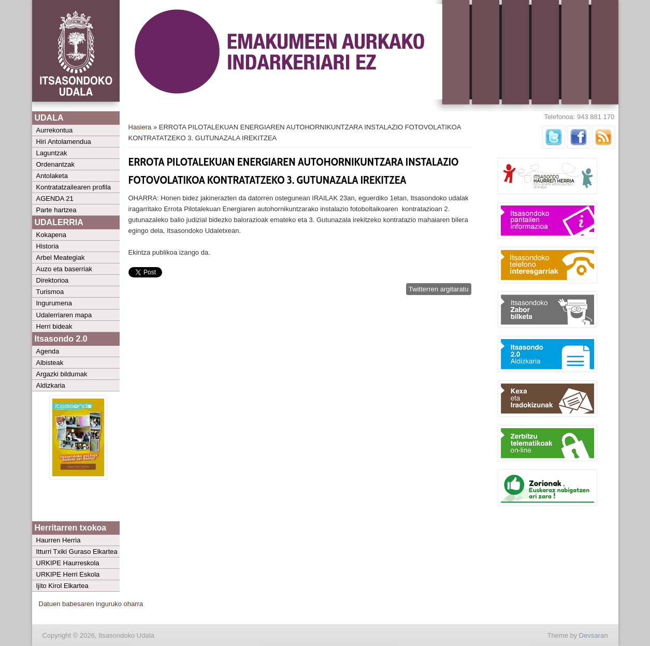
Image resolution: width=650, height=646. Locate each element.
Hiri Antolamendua (63, 141)
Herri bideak (54, 326)
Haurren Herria (58, 540)
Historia (47, 246)
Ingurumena (54, 303)
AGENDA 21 (55, 198)
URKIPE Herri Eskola (68, 574)
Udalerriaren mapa (64, 315)
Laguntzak (51, 153)
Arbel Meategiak (60, 257)
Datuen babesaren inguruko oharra (91, 604)
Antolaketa (52, 176)
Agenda (48, 351)
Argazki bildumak (62, 374)
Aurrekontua (54, 130)
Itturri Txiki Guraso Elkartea (77, 551)
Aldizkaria (50, 385)
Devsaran (593, 635)
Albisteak (50, 362)
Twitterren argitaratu (439, 289)
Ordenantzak (55, 164)
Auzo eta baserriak (64, 269)
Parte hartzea (56, 210)
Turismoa (50, 292)
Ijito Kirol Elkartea (62, 586)
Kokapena (51, 235)
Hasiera (140, 127)
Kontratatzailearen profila (73, 187)
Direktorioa (52, 280)
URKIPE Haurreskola (67, 563)
